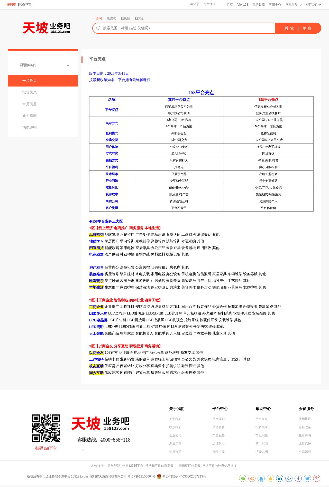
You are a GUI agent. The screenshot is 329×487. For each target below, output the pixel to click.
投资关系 (31, 95)
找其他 (139, 18)
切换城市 (25, 4)
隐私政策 (305, 429)
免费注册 (209, 4)
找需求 (111, 18)
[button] (79, 450)
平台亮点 (31, 83)
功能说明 (31, 134)
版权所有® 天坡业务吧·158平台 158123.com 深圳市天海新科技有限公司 (77, 478)
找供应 (125, 18)
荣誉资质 (175, 454)
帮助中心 (30, 66)
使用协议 (305, 420)
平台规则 (218, 420)
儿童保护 (305, 446)
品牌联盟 (218, 446)
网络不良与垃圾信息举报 (219, 467)
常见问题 (31, 108)
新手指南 (31, 121)
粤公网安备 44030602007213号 (184, 478)
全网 (99, 18)
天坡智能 (114, 467)
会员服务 (307, 408)
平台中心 (220, 408)
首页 (229, 4)
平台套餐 (218, 429)
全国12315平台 (132, 467)
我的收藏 (258, 4)
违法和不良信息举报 (159, 467)
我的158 (242, 4)
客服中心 (275, 4)
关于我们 (311, 4)
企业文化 (175, 437)
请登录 (194, 4)
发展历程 (175, 446)
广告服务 (218, 437)
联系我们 (175, 429)
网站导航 (291, 4)
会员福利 (305, 454)
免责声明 (305, 437)
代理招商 (218, 454)
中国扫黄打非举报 (188, 467)
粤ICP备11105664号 (141, 478)
